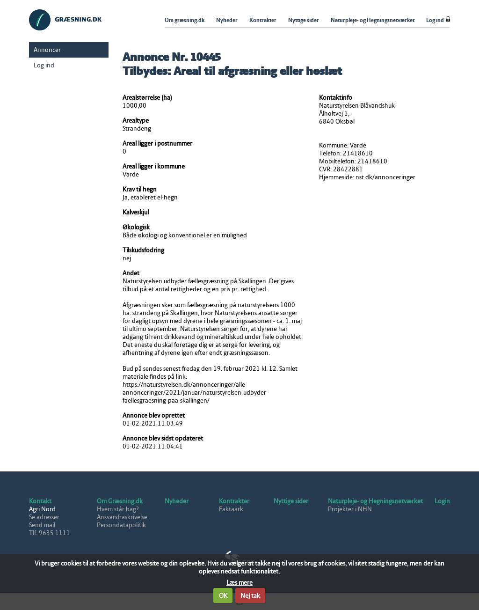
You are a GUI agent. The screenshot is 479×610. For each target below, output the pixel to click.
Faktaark (231, 509)
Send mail (42, 525)
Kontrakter (234, 501)
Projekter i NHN (350, 509)
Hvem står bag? (118, 509)
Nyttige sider (291, 501)
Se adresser (44, 517)
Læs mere (239, 583)
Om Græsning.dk (120, 501)
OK (223, 596)
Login (442, 501)
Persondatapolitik (121, 525)
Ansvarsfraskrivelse (122, 517)
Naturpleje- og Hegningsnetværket (375, 501)
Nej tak (250, 596)
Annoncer (47, 50)
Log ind (44, 65)
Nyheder (177, 501)
